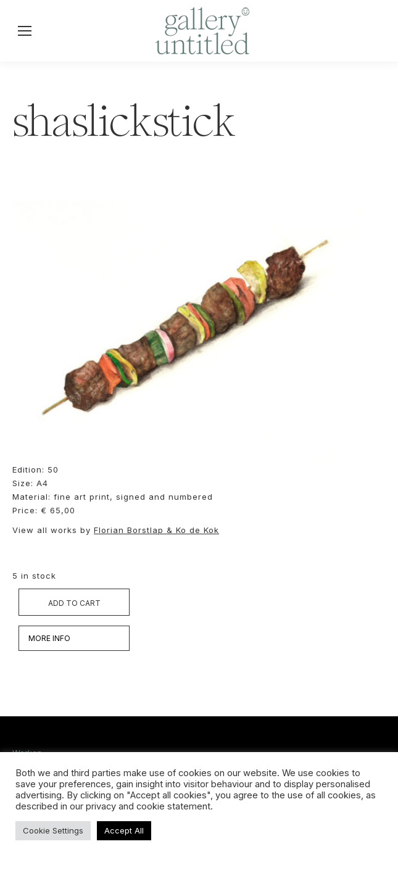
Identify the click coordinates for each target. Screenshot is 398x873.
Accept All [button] (124, 830)
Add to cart (74, 603)
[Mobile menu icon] (24, 31)
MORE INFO (49, 638)
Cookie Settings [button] (53, 830)
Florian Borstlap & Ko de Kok (156, 530)
